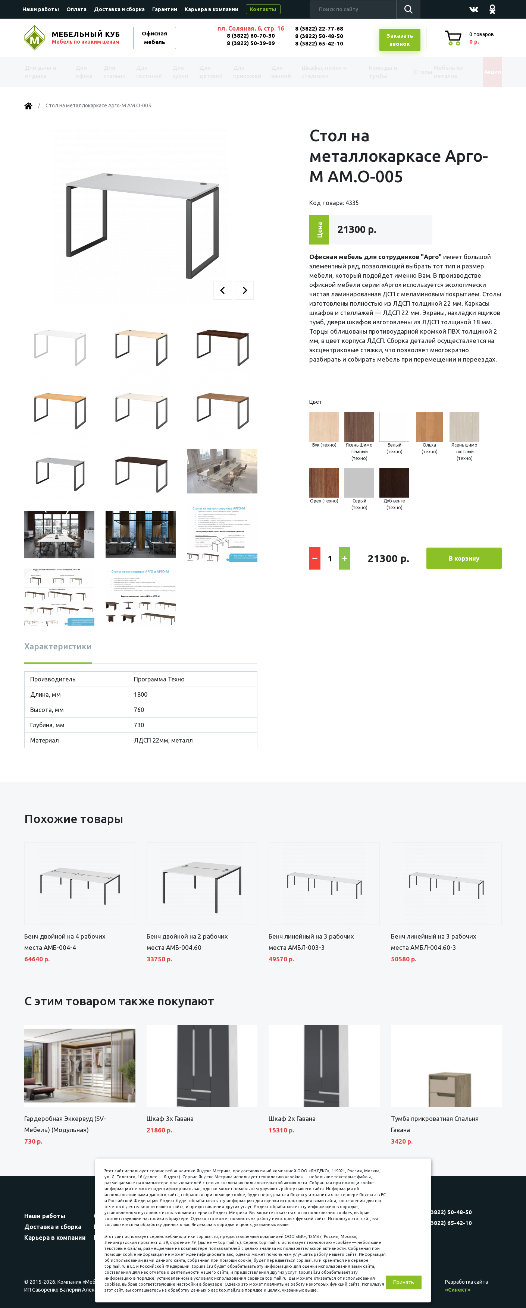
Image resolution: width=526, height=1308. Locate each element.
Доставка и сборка (119, 9)
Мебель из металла (441, 71)
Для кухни (178, 71)
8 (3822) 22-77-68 (319, 28)
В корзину (464, 558)
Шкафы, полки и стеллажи (320, 71)
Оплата (76, 9)
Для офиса (83, 71)
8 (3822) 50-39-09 (251, 43)
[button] (222, 290)
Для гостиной (148, 71)
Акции (484, 72)
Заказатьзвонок (399, 39)
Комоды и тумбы (371, 71)
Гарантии (164, 9)
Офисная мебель (154, 37)
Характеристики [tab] (58, 646)
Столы (408, 72)
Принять (403, 1282)
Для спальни (114, 71)
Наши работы (40, 9)
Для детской (209, 71)
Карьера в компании (211, 9)
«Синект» (457, 1290)
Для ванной (277, 71)
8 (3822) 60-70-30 (251, 35)
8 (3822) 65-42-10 (319, 43)
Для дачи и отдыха (44, 71)
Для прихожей (244, 71)
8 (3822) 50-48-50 (319, 36)
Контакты (263, 9)
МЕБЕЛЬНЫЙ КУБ (86, 37)
